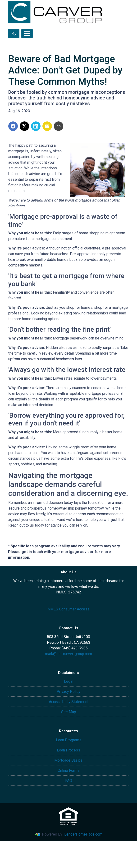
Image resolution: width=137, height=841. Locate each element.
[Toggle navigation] (27, 33)
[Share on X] (24, 126)
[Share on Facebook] (13, 126)
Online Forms (69, 770)
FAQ (68, 780)
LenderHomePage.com (83, 834)
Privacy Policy (68, 691)
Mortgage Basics (68, 760)
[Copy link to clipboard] (58, 126)
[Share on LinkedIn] (36, 126)
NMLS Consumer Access (68, 609)
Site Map (68, 712)
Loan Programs (68, 740)
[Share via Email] (47, 126)
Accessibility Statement (68, 701)
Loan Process (68, 750)
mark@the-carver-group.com (68, 654)
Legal (68, 681)
